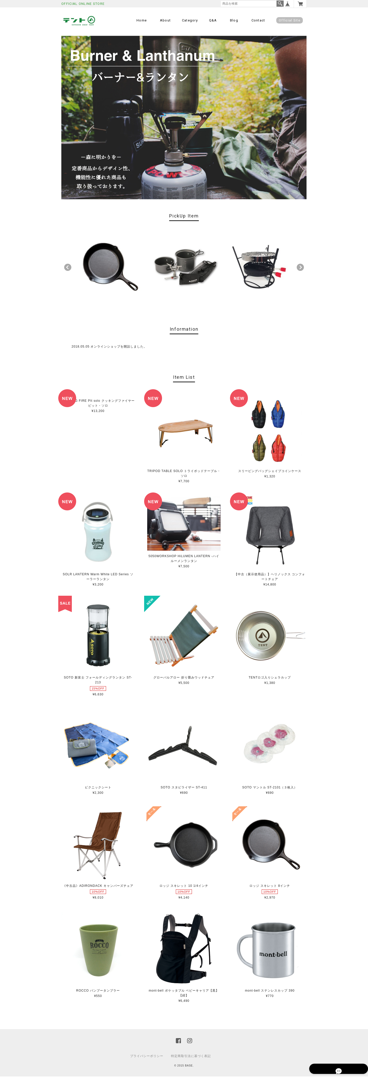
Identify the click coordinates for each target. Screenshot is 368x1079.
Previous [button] (68, 270)
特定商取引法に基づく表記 (191, 1058)
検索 (280, 4)
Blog (234, 20)
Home (141, 20)
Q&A (213, 20)
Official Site (289, 20)
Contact (258, 20)
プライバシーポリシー (146, 1058)
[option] (109, 269)
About (165, 20)
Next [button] (300, 270)
